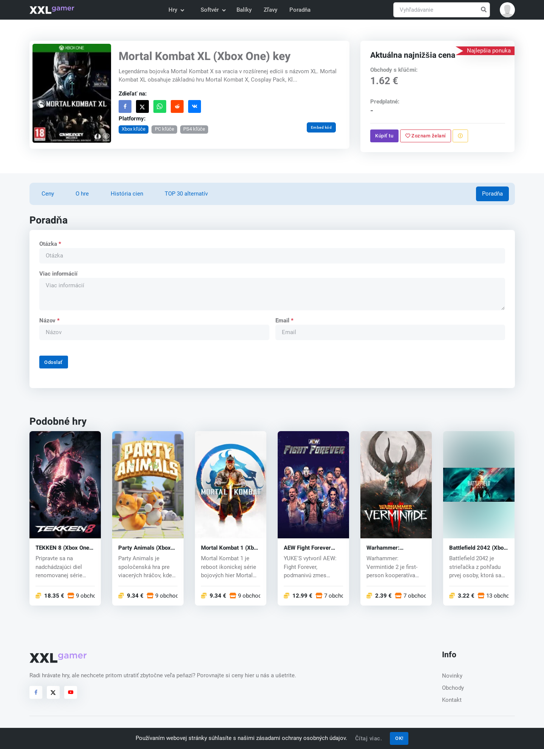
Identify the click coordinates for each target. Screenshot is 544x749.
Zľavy (270, 9)
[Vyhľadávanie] (441, 10)
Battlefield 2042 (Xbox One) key (478, 548)
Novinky (452, 675)
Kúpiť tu (385, 136)
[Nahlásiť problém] (460, 135)
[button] (507, 9)
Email (284, 320)
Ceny (48, 193)
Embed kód (321, 127)
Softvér (213, 9)
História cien (127, 193)
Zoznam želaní (425, 136)
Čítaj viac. (368, 738)
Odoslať (53, 362)
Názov (49, 320)
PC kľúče (164, 129)
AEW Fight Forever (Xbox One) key (307, 548)
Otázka (50, 243)
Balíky (244, 9)
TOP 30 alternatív (186, 193)
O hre (82, 193)
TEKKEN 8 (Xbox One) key (63, 548)
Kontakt (452, 700)
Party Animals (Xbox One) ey (144, 548)
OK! (399, 738)
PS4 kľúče (194, 129)
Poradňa (300, 9)
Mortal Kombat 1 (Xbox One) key (230, 548)
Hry (175, 9)
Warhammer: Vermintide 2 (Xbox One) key (391, 548)
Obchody (453, 687)
